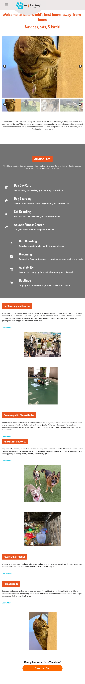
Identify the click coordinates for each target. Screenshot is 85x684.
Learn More (6, 328)
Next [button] (80, 104)
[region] (42, 74)
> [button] (80, 66)
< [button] (5, 66)
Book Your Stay (42, 668)
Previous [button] (5, 104)
